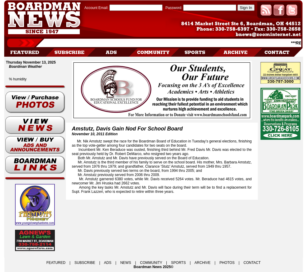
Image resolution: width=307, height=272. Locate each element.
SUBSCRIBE (84, 263)
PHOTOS (226, 263)
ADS (108, 263)
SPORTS (178, 263)
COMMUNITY (151, 263)
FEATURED (56, 263)
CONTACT (252, 263)
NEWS (125, 263)
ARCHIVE (202, 263)
